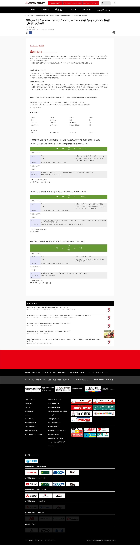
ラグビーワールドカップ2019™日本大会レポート (77, 381)
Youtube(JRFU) (52, 428)
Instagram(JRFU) (53, 436)
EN (114, 3)
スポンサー (28, 416)
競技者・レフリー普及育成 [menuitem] (60, 9)
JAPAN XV (83, 374)
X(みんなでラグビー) (54, 424)
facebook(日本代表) (53, 408)
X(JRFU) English (53, 420)
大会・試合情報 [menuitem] (86, 10)
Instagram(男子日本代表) (55, 440)
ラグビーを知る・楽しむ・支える (51, 381)
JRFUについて (29, 405)
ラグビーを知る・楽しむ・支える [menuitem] (104, 9)
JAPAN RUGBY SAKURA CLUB (71, 3)
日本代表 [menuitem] (32, 10)
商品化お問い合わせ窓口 (32, 432)
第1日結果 (41, 46)
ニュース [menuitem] (73, 10)
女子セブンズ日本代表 (59, 374)
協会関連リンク (29, 412)
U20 (93, 374)
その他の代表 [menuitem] (45, 10)
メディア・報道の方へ (31, 428)
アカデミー (108, 374)
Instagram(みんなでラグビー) (56, 444)
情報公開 (27, 408)
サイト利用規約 (29, 542)
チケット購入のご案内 (54, 3)
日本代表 (28, 29)
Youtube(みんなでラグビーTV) (56, 432)
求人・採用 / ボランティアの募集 (34, 436)
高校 (97, 374)
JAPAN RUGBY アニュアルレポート (103, 381)
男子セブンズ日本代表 (39, 29)
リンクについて (39, 542)
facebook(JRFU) (53, 405)
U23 (89, 374)
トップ (26, 15)
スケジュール (34, 46)
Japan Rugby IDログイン (89, 3)
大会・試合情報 (36, 381)
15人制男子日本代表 (31, 374)
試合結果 (51, 29)
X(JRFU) (50, 416)
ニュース (32, 15)
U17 (102, 374)
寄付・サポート (29, 420)
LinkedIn (50, 448)
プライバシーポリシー (51, 542)
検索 (102, 3)
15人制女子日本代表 (72, 374)
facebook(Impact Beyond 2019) (57, 412)
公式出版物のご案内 (30, 424)
